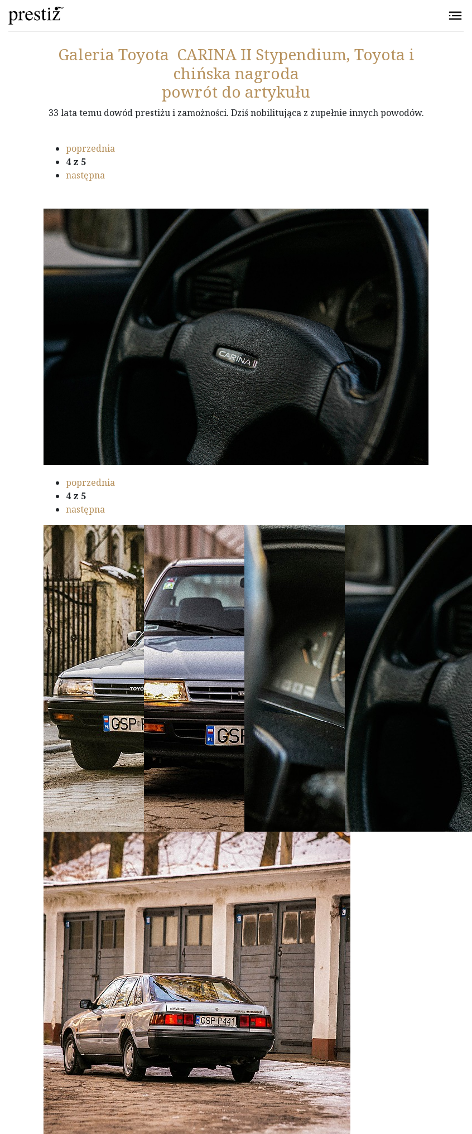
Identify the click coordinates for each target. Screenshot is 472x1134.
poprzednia (90, 148)
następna (85, 175)
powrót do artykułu (236, 91)
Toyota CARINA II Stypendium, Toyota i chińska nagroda (236, 64)
